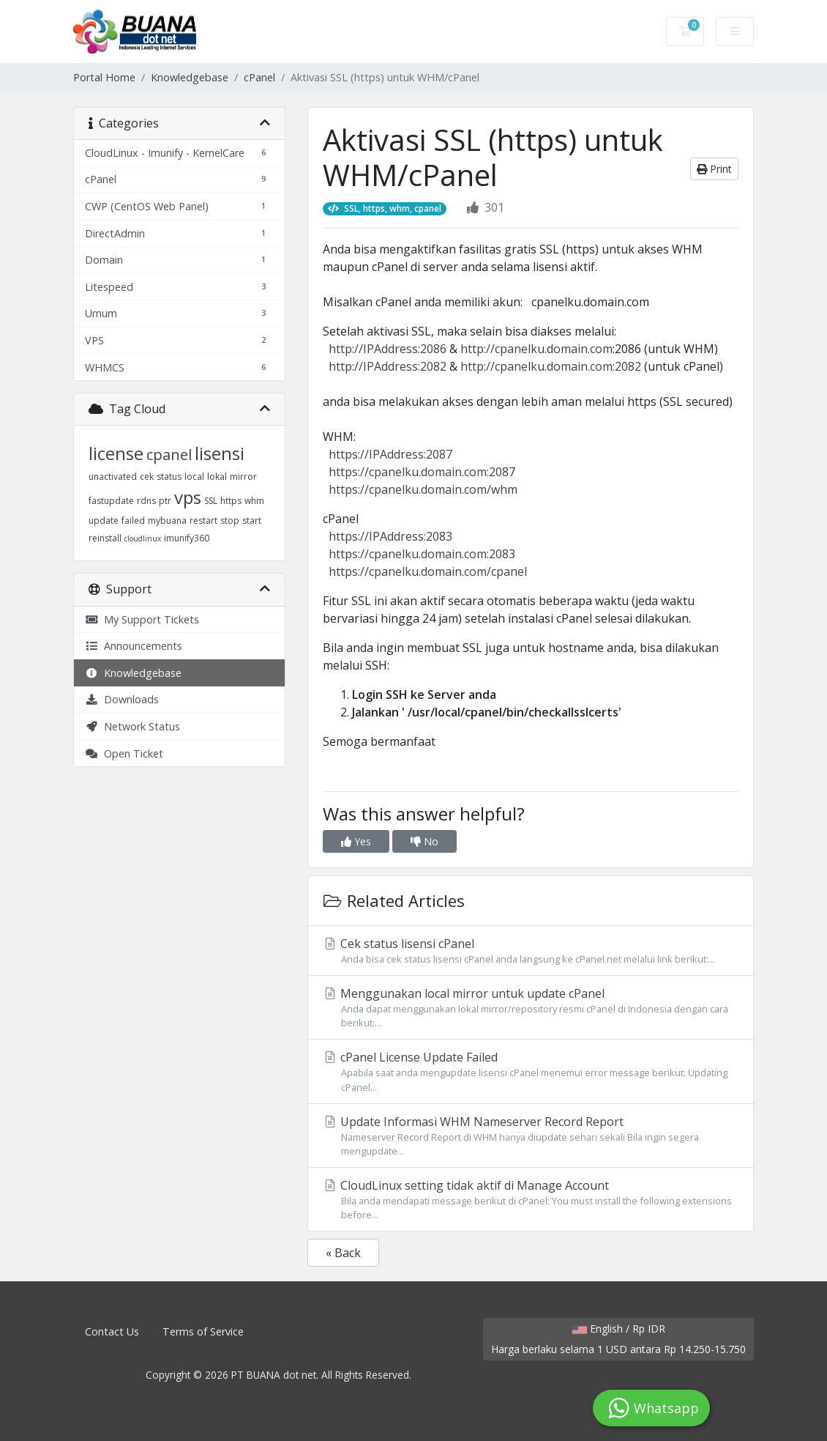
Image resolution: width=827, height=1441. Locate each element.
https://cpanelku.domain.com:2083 (422, 554)
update (104, 520)
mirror (243, 476)
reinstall (105, 538)
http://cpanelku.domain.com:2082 (550, 366)
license (116, 453)
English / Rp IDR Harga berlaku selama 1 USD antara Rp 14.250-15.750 (618, 1339)
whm (254, 500)
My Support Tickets (142, 619)
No (424, 841)
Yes (356, 841)
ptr (165, 500)
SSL (210, 500)
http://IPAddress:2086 (387, 349)
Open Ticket (124, 753)
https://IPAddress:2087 (390, 454)
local (194, 476)
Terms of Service (203, 1331)
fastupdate (111, 500)
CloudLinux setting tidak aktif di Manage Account (530, 1199)
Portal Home (104, 77)
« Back (343, 1253)
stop (229, 520)
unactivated (113, 476)
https (231, 500)
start (251, 520)
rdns (146, 500)
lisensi (219, 453)
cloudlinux (142, 538)
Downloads (122, 699)
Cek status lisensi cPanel (530, 951)
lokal (217, 476)
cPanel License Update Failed (530, 1071)
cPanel (259, 77)
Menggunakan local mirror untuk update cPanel (530, 1007)
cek (147, 476)
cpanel (169, 454)
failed (133, 520)
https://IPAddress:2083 (390, 536)
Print (714, 169)
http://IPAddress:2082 (387, 366)
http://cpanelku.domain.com (536, 349)
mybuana (167, 520)
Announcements (133, 646)
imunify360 (186, 538)
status (169, 476)
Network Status (132, 726)
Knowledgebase (189, 77)
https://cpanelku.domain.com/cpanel (428, 571)
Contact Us (112, 1331)
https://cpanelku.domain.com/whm (423, 489)
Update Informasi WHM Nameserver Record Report (530, 1136)
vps (187, 497)
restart (203, 520)
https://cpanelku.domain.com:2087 (422, 472)
